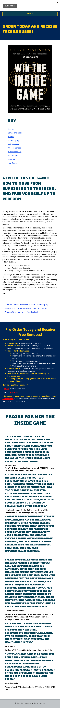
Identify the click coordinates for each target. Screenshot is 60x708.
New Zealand (13, 163)
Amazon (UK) (13, 155)
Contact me (7, 398)
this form (14, 392)
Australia (11, 159)
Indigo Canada (13, 144)
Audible (11, 136)
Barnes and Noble (15, 133)
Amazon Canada (14, 148)
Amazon (11, 129)
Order (6, 388)
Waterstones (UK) (15, 151)
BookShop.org (13, 140)
